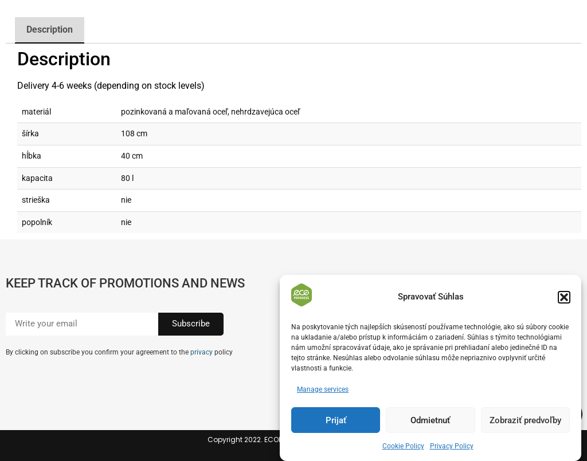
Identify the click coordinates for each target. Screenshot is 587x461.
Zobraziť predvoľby (525, 420)
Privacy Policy (451, 447)
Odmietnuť (430, 420)
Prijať (336, 420)
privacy (201, 352)
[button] (564, 297)
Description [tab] (49, 29)
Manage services (323, 390)
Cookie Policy (403, 447)
